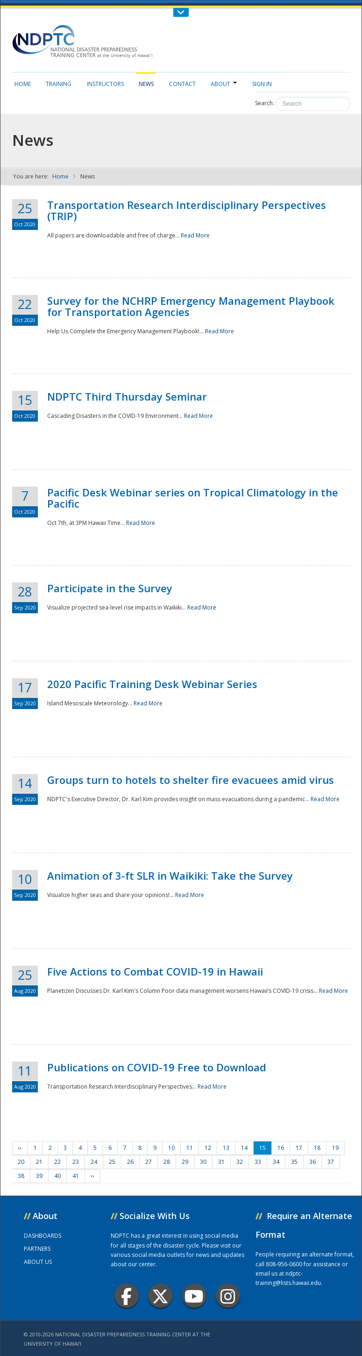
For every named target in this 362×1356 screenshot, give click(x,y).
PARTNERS (37, 1249)
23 (75, 1162)
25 (112, 1162)
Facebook (126, 1296)
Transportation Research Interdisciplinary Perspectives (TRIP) (186, 210)
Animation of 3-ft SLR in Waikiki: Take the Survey (170, 875)
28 (166, 1162)
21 (39, 1162)
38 (21, 1176)
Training (58, 84)
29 (185, 1162)
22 (57, 1162)
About (224, 84)
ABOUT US (38, 1262)
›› (92, 1176)
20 (21, 1162)
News (146, 84)
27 (148, 1162)
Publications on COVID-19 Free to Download (156, 1067)
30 (203, 1162)
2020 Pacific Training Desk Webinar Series (152, 684)
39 (39, 1176)
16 (280, 1148)
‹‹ (20, 1148)
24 (94, 1162)
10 (171, 1148)
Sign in (262, 84)
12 (208, 1148)
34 (276, 1162)
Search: (264, 103)
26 (130, 1162)
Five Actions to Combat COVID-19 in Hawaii (155, 971)
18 (317, 1148)
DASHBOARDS (42, 1236)
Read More (195, 235)
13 (226, 1148)
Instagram (227, 1296)
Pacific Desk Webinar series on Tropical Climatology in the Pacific (192, 497)
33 (258, 1162)
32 (239, 1162)
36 (312, 1162)
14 (244, 1148)
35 (294, 1162)
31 (221, 1162)
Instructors (105, 84)
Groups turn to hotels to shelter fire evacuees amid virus (190, 780)
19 (335, 1148)
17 (299, 1148)
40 (57, 1176)
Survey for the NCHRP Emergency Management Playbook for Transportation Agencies (190, 306)
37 (330, 1162)
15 (262, 1148)
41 (75, 1176)
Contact (182, 84)
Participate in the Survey (109, 588)
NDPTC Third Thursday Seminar (127, 396)
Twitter (160, 1296)
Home (22, 84)
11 (189, 1148)
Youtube (194, 1296)
